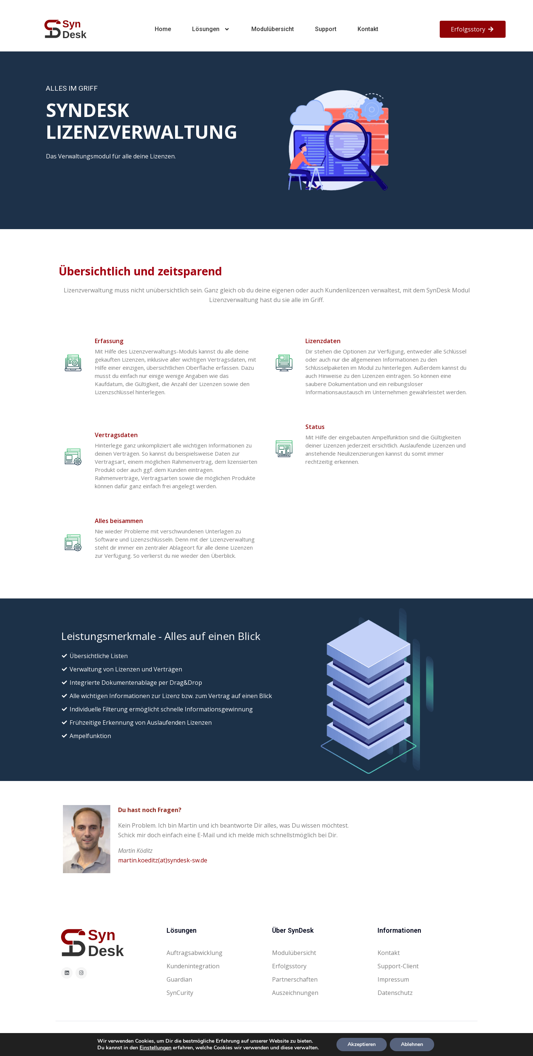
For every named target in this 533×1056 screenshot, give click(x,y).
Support (325, 29)
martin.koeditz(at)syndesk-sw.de (162, 860)
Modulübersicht (272, 29)
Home (163, 29)
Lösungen (211, 29)
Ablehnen (412, 1044)
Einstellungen (155, 1048)
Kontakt (368, 29)
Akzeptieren (362, 1044)
